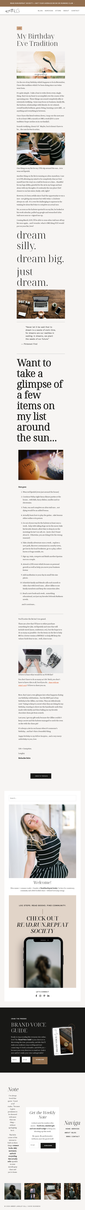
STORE (58, 11)
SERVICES (49, 11)
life (19, 28)
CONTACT (75, 11)
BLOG (40, 11)
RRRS (68, 1137)
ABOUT (66, 11)
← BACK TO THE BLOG (40, 776)
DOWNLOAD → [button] (40, 1065)
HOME (67, 1130)
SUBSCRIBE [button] (45, 1151)
